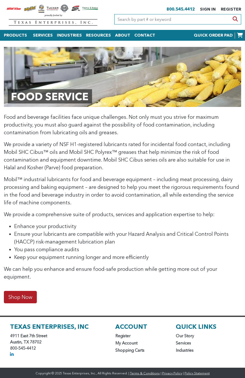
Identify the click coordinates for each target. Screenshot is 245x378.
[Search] (172, 19)
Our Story (185, 335)
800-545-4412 (23, 348)
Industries (185, 350)
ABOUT (122, 35)
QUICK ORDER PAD (213, 35)
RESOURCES (98, 35)
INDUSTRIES (69, 35)
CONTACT (144, 35)
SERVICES (43, 35)
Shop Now (20, 297)
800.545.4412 (181, 9)
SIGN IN (208, 9)
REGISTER (231, 9)
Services (183, 343)
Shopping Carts (129, 350)
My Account (126, 343)
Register (122, 335)
